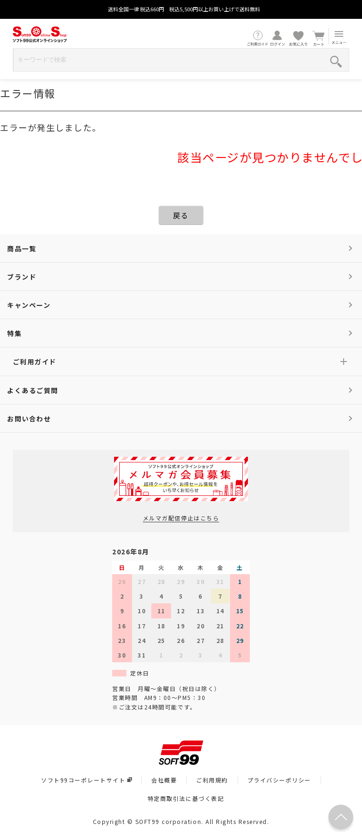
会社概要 (164, 780)
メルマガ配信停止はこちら (181, 518)
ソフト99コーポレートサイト (86, 780)
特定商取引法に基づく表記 (186, 798)
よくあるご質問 (32, 390)
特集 (14, 333)
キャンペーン (28, 305)
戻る (181, 215)
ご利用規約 (212, 780)
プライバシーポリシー (279, 780)
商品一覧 (21, 248)
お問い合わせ (29, 418)
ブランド (21, 276)
